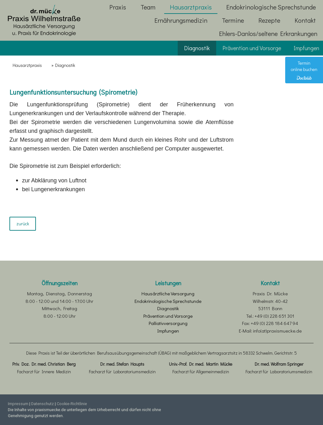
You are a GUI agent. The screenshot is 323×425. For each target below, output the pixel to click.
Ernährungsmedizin (180, 20)
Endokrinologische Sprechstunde (271, 7)
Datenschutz (42, 403)
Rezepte (269, 20)
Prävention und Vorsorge (251, 48)
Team (148, 7)
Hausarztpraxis (191, 7)
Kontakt (305, 20)
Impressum (18, 403)
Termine (233, 20)
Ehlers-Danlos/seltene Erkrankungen (268, 33)
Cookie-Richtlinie (72, 403)
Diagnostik (197, 48)
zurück (22, 224)
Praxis (117, 7)
